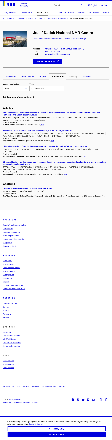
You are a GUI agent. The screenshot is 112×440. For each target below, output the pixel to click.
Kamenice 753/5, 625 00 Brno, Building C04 (65, 49)
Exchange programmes (11, 232)
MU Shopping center (49, 386)
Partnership (7, 314)
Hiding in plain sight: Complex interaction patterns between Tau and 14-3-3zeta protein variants (45, 146)
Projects (6, 282)
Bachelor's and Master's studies (14, 225)
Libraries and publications (12, 343)
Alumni (106, 12)
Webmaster (7, 402)
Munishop (62, 386)
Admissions (10, 219)
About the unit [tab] (27, 76)
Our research (7, 261)
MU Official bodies (9, 339)
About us (9, 298)
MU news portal (8, 386)
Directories (7, 332)
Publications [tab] (57, 76)
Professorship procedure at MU (14, 289)
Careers (6, 307)
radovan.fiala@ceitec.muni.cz (58, 54)
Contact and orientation (11, 346)
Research (9, 255)
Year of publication (11, 84)
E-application (7, 243)
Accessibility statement (22, 402)
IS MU (18, 386)
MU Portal (35, 386)
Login (105, 5)
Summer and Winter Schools (13, 239)
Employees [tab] (10, 76)
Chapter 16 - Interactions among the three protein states (27, 188)
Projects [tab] (42, 76)
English (92, 5)
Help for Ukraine (66, 12)
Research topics (8, 271)
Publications (7, 278)
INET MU (26, 386)
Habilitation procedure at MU (13, 285)
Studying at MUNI (9, 246)
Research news (8, 264)
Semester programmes (11, 236)
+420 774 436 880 (52, 51)
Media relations (8, 368)
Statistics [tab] (86, 76)
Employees (94, 12)
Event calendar (8, 361)
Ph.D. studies (8, 229)
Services (6, 317)
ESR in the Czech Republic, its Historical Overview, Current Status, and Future (37, 131)
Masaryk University (15, 399)
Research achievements (11, 268)
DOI (42, 125)
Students (81, 12)
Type (31, 84)
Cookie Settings (36, 426)
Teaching (73, 76)
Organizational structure (11, 336)
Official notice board (10, 303)
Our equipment (8, 275)
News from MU (8, 364)
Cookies (35, 402)
